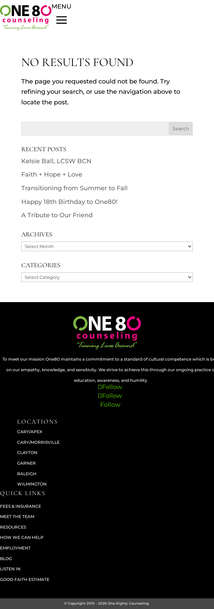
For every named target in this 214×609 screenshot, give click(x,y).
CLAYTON (27, 452)
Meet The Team (17, 516)
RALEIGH (26, 473)
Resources (13, 527)
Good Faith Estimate (24, 579)
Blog (6, 558)
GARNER (26, 463)
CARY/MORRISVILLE (38, 442)
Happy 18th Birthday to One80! (69, 202)
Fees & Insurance (20, 506)
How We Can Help (22, 537)
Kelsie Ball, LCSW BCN (56, 161)
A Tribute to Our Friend (57, 215)
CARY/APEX (29, 431)
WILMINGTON (32, 484)
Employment (15, 547)
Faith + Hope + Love (51, 174)
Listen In (10, 568)
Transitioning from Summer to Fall (74, 188)
